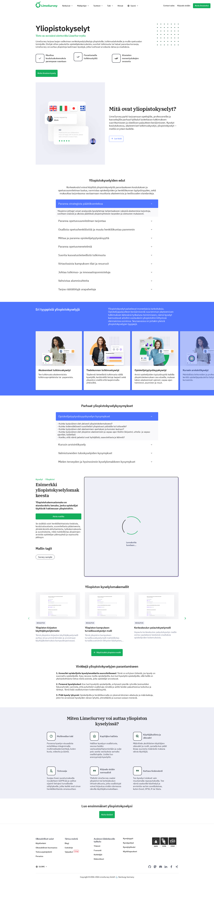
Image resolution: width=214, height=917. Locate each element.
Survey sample (45, 557)
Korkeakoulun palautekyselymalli (152, 663)
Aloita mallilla (58, 516)
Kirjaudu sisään (183, 5)
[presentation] (29, 654)
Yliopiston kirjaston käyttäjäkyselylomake (48, 665)
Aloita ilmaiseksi (202, 5)
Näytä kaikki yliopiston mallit (107, 688)
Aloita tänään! (107, 850)
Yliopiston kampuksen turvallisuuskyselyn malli (98, 665)
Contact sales (169, 5)
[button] (67, 5)
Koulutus (41, 659)
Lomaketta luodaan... (131, 562)
